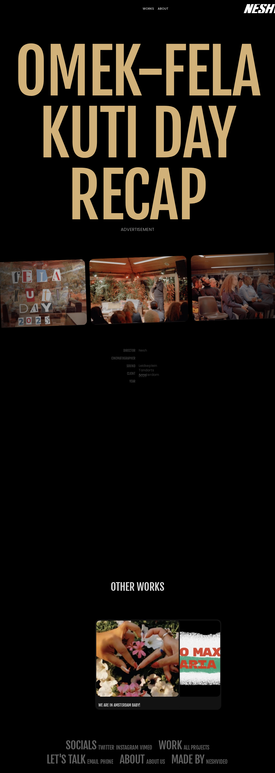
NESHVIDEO (217, 761)
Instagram (127, 747)
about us (155, 761)
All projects (196, 747)
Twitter (106, 747)
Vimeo (146, 747)
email (93, 761)
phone (106, 761)
